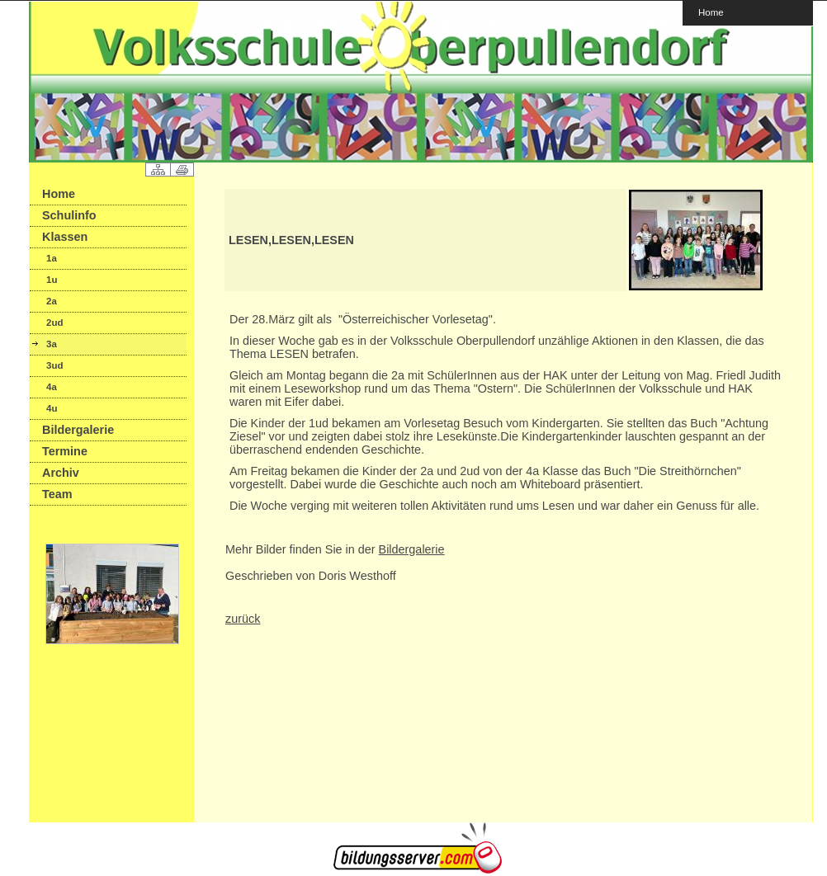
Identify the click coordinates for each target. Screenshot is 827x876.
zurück (242, 618)
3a (51, 344)
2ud (54, 322)
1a (51, 258)
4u (51, 408)
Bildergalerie (78, 429)
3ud (54, 365)
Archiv (60, 472)
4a (51, 387)
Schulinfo (69, 215)
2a (51, 301)
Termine (64, 451)
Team (57, 494)
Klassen (64, 236)
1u (51, 280)
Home (711, 11)
